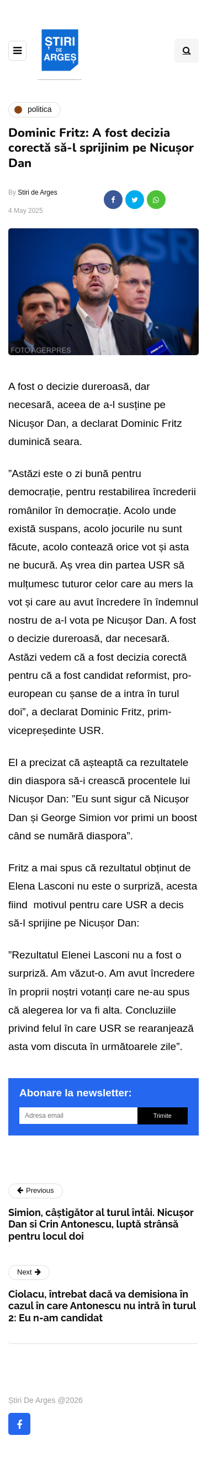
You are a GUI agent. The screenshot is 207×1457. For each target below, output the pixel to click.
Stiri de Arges (37, 192)
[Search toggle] (186, 51)
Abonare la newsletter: (75, 1093)
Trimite (162, 1115)
